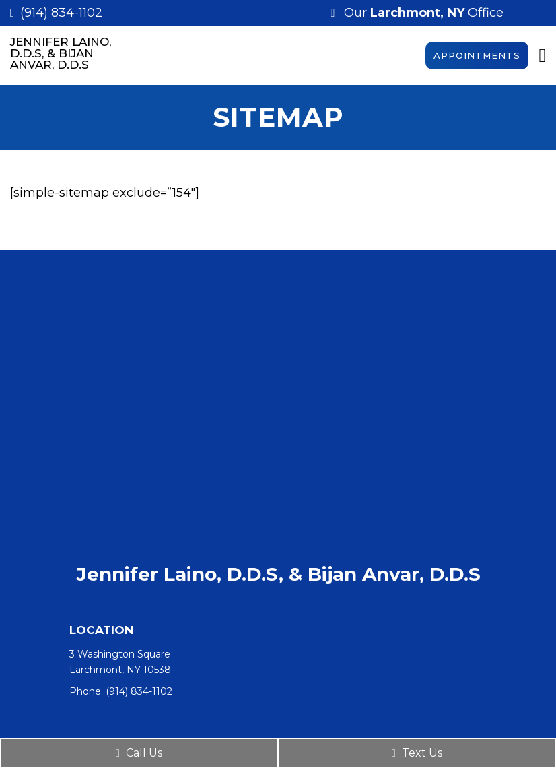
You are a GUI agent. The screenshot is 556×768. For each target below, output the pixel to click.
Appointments (476, 55)
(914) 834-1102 (61, 12)
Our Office (422, 12)
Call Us (139, 752)
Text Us (417, 752)
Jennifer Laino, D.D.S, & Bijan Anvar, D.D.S (60, 53)
